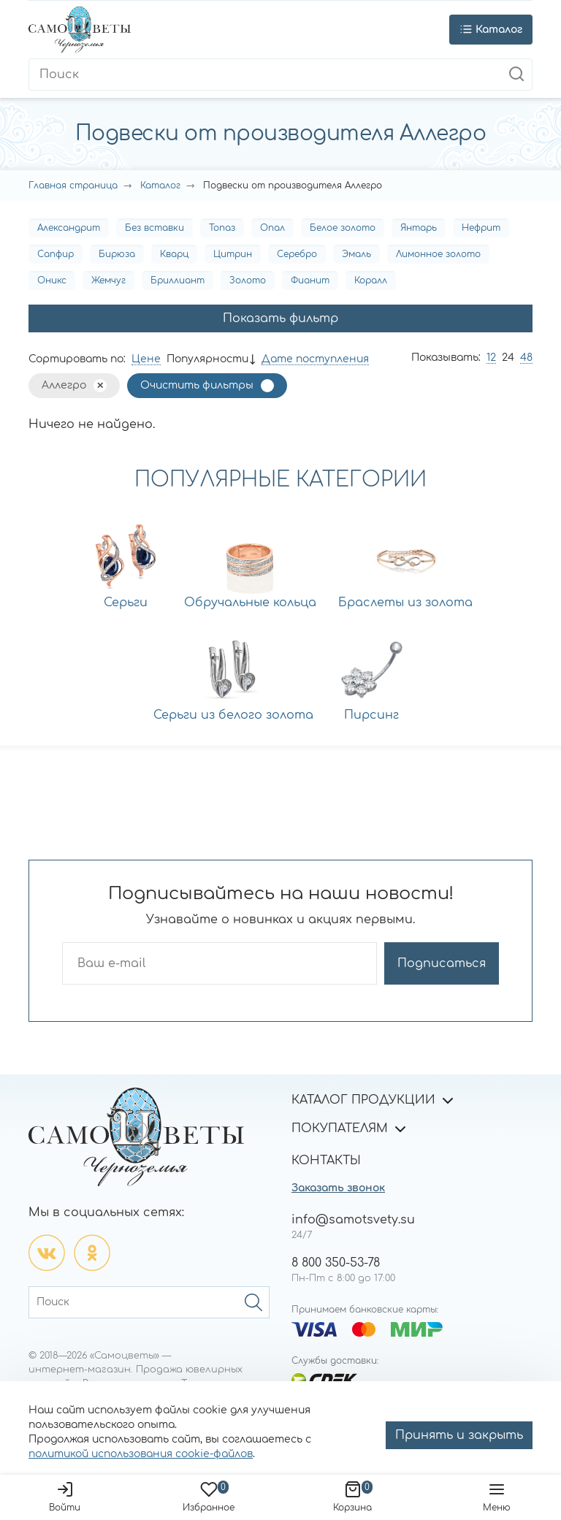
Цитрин (232, 254)
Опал (272, 228)
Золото (247, 280)
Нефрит (481, 228)
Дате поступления (315, 359)
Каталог (160, 185)
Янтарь (418, 228)
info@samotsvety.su (353, 1219)
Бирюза (117, 254)
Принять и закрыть (459, 1435)
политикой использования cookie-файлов (140, 1453)
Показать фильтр (280, 318)
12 (491, 357)
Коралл (370, 280)
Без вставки (154, 228)
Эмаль (356, 254)
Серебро (297, 254)
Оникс (51, 280)
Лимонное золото (438, 254)
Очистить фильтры (196, 385)
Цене (146, 359)
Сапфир (55, 254)
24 (508, 357)
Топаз (222, 228)
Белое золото (342, 228)
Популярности (207, 359)
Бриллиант (177, 280)
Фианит (310, 280)
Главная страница (73, 185)
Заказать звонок (338, 1188)
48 (526, 357)
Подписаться (441, 963)
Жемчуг (108, 280)
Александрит (68, 228)
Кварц (174, 254)
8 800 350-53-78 (335, 1262)
